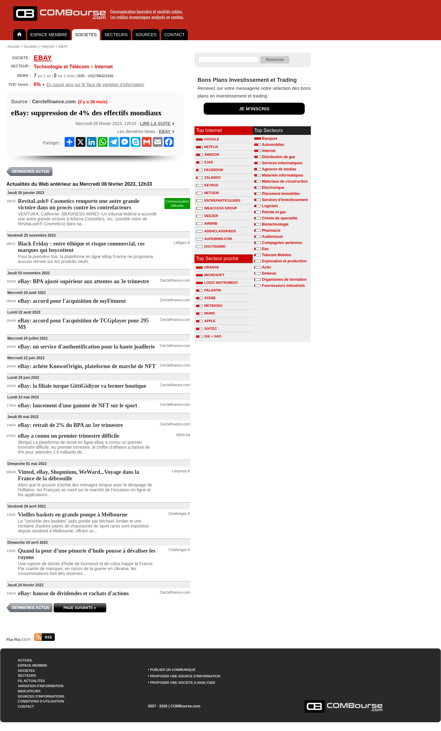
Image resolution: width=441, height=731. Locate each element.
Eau (265, 249)
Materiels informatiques (282, 175)
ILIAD (204, 162)
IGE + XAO (208, 336)
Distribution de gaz (278, 157)
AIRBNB (206, 223)
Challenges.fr (179, 514)
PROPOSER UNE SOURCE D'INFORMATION (185, 676)
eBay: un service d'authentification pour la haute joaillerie (86, 347)
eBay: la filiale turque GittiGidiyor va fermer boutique (82, 386)
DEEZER (207, 216)
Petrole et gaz (274, 212)
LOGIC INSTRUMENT (217, 282)
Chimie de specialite (279, 218)
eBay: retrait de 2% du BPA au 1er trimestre (70, 425)
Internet (48, 46)
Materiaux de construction (284, 181)
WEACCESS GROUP (216, 208)
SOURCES (145, 34)
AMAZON (207, 154)
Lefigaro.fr (182, 243)
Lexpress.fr (181, 471)
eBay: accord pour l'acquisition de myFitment (72, 301)
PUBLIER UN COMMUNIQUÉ (172, 670)
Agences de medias (279, 169)
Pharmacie (271, 230)
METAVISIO (209, 305)
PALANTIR (208, 290)
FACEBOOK (209, 170)
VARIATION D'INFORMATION (40, 686)
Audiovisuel (272, 236)
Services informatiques (282, 163)
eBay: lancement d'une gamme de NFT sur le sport (77, 405)
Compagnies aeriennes (282, 243)
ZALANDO (208, 177)
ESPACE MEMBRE (48, 34)
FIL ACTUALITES (31, 681)
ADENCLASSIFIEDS (216, 231)
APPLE (206, 321)
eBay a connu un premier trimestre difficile (68, 436)
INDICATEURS (29, 691)
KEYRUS (207, 185)
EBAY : (38, 640)
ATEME (206, 298)
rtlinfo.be (183, 435)
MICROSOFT (210, 275)
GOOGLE (207, 139)
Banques (269, 138)
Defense (269, 273)
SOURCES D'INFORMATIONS (41, 696)
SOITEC (206, 328)
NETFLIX (207, 147)
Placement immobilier (281, 194)
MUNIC (205, 313)
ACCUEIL (25, 660)
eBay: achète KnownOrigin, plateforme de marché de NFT (87, 366)
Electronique (273, 187)
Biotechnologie (275, 224)
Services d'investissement (285, 200)
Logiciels (270, 206)
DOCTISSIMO (211, 246)
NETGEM (207, 193)
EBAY (63, 46)
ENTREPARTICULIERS (218, 200)
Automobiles (273, 145)
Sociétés (30, 46)
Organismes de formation (284, 279)
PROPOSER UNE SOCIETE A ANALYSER (182, 682)
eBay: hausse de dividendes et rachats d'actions (73, 593)
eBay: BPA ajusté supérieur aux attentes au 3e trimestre (83, 281)
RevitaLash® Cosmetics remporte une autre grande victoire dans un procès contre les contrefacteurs (78, 204)
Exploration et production (284, 261)
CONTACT (174, 34)
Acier (266, 267)
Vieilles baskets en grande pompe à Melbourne (72, 515)
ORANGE (207, 267)
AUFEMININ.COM (214, 239)
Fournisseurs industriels (283, 286)
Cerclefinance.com (53, 101)
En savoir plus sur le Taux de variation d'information (95, 84)
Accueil (13, 46)
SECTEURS (116, 34)
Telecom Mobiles (276, 255)
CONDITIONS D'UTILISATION (41, 701)
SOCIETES (86, 34)
